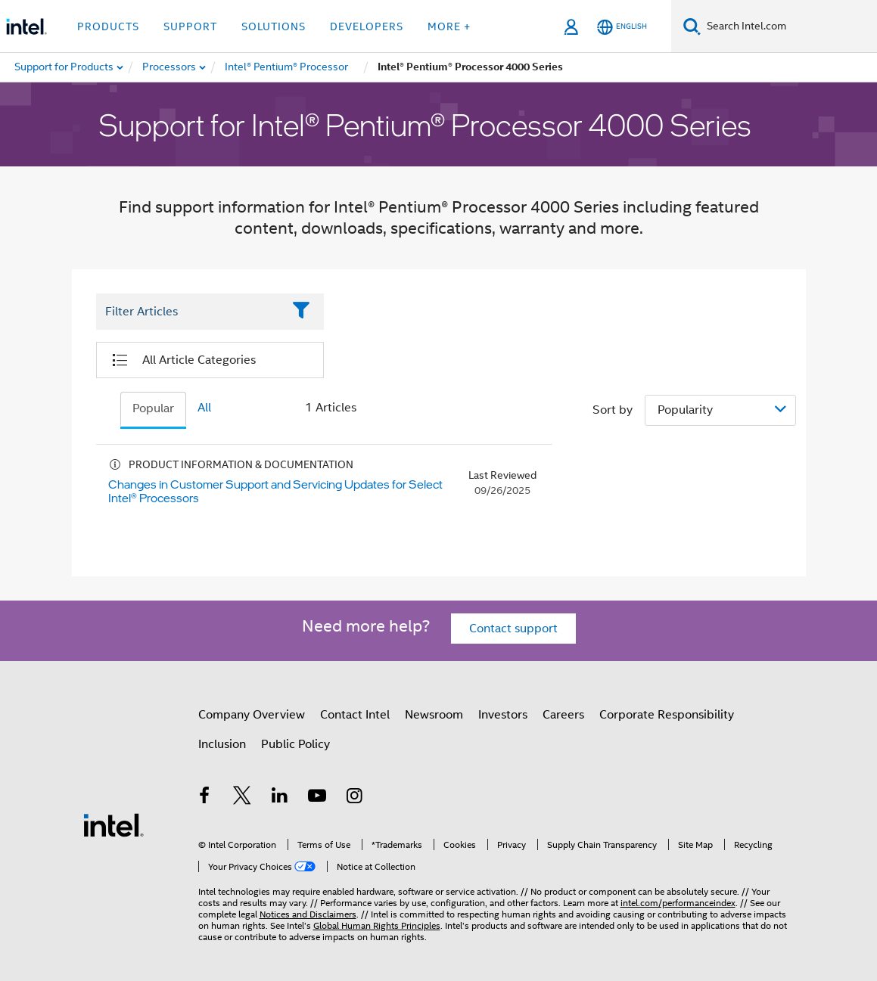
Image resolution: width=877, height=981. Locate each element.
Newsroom (434, 714)
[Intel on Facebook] (205, 798)
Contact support (513, 628)
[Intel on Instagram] (355, 798)
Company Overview (251, 714)
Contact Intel (355, 714)
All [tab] (204, 407)
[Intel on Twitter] (242, 798)
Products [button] (108, 26)
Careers (563, 714)
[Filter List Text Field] (189, 312)
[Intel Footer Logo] (113, 824)
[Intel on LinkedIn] (280, 798)
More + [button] (449, 26)
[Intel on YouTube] (317, 798)
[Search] (692, 26)
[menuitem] (170, 67)
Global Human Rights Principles (376, 925)
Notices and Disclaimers (308, 914)
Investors (502, 714)
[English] (622, 27)
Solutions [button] (273, 26)
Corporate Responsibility (666, 714)
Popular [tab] (153, 408)
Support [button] (190, 26)
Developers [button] (366, 26)
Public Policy (295, 744)
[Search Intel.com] (789, 26)
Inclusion (222, 744)
